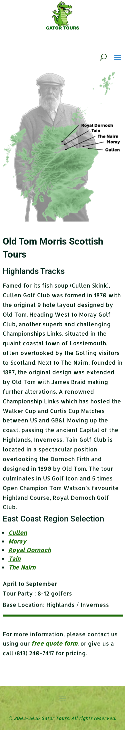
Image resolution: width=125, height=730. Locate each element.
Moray (17, 541)
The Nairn (22, 567)
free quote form (54, 643)
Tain (14, 558)
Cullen (17, 532)
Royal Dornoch (29, 550)
